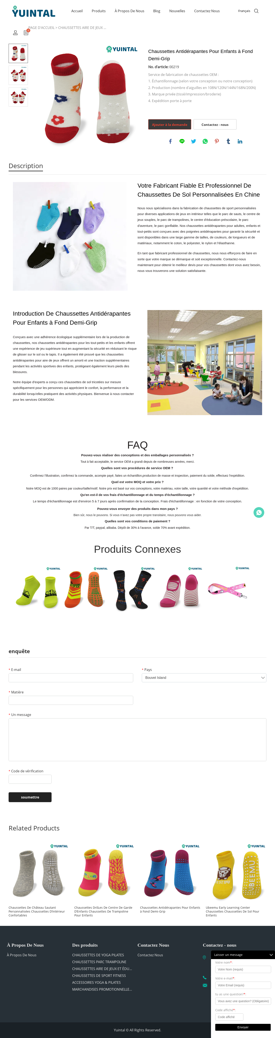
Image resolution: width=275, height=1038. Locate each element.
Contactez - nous (215, 124)
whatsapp (205, 141)
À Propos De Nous (129, 11)
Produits (99, 11)
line (182, 141)
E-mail (15, 669)
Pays (147, 669)
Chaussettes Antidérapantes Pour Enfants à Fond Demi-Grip (170, 909)
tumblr (228, 141)
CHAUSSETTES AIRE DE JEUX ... (82, 27)
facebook (170, 141)
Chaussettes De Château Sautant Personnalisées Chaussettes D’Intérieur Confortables (37, 911)
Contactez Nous (207, 11)
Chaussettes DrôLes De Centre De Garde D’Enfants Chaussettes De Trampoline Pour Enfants (103, 911)
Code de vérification (26, 771)
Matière (16, 692)
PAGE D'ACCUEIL (41, 27)
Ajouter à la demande (169, 124)
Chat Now (259, 512)
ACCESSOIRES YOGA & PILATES (96, 982)
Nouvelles (177, 11)
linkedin (240, 141)
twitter (193, 141)
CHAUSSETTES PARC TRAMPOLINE (99, 962)
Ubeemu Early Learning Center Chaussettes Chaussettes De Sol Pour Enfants (232, 911)
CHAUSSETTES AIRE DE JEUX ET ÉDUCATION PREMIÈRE (102, 968)
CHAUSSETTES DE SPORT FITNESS (99, 975)
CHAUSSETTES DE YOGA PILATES (98, 955)
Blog (156, 11)
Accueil (77, 11)
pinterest (217, 141)
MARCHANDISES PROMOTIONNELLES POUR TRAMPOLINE (102, 989)
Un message (20, 714)
